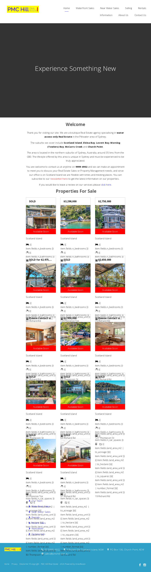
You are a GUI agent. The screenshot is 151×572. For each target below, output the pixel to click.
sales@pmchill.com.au (56, 553)
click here (106, 184)
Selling (128, 8)
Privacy (15, 564)
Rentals (142, 8)
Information (106, 15)
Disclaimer (24, 564)
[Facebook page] (140, 565)
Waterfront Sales (85, 8)
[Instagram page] (145, 565)
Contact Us (140, 15)
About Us (123, 15)
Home (66, 8)
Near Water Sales (109, 8)
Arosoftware (80, 564)
